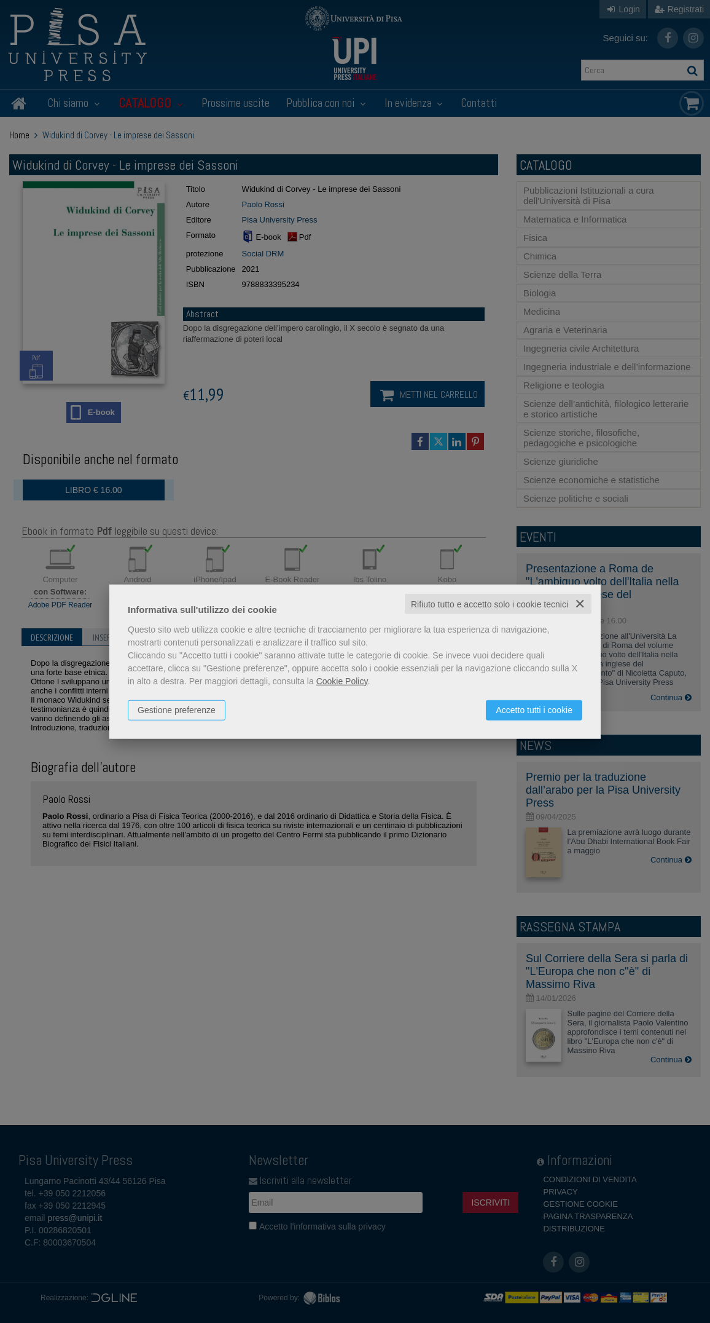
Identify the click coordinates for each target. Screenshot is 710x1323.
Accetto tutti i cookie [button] (534, 709)
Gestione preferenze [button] (177, 709)
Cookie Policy (342, 680)
